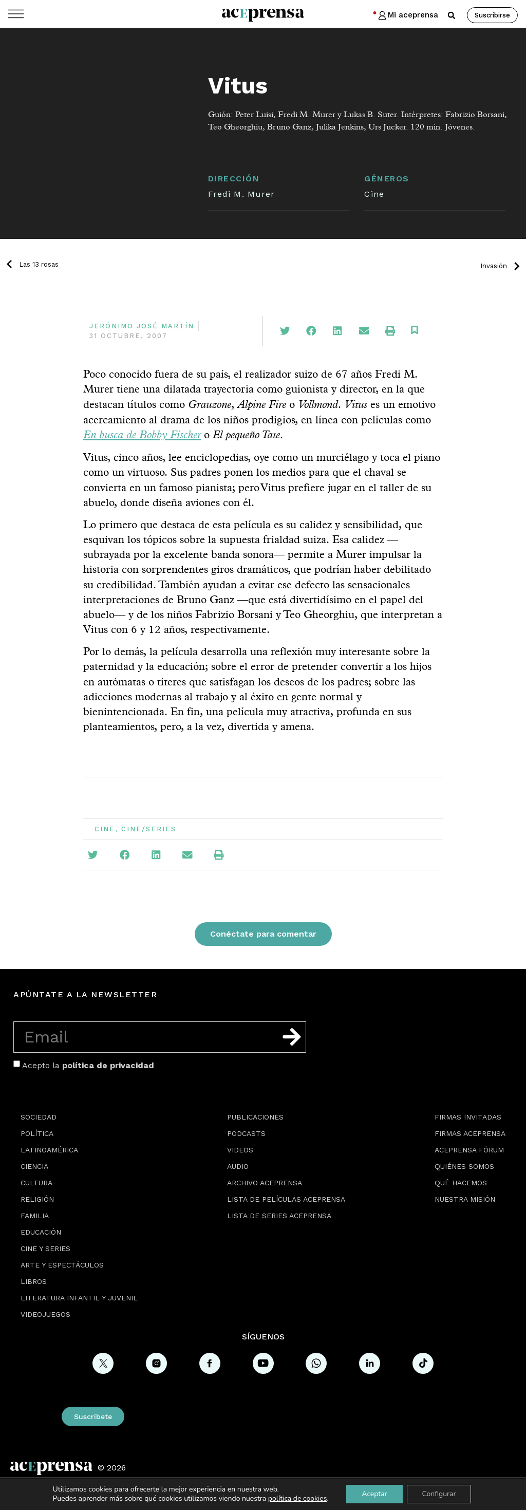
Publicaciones (255, 1117)
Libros (34, 1281)
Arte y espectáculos (62, 1265)
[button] (451, 15)
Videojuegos (45, 1314)
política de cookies (297, 1498)
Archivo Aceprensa (264, 1183)
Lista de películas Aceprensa (286, 1199)
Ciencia (34, 1166)
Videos (240, 1150)
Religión (37, 1199)
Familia (35, 1215)
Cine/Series (148, 829)
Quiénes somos (464, 1166)
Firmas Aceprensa (470, 1133)
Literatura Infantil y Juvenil (79, 1298)
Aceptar (374, 1494)
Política (37, 1133)
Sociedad (39, 1117)
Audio (238, 1166)
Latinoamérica (49, 1150)
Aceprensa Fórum (469, 1150)
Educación (41, 1232)
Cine (374, 194)
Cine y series (45, 1248)
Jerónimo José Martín (141, 326)
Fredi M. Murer (241, 194)
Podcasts (246, 1133)
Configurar (439, 1494)
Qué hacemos (461, 1183)
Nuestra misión (465, 1199)
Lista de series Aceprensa (279, 1215)
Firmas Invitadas (468, 1117)
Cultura (36, 1183)
